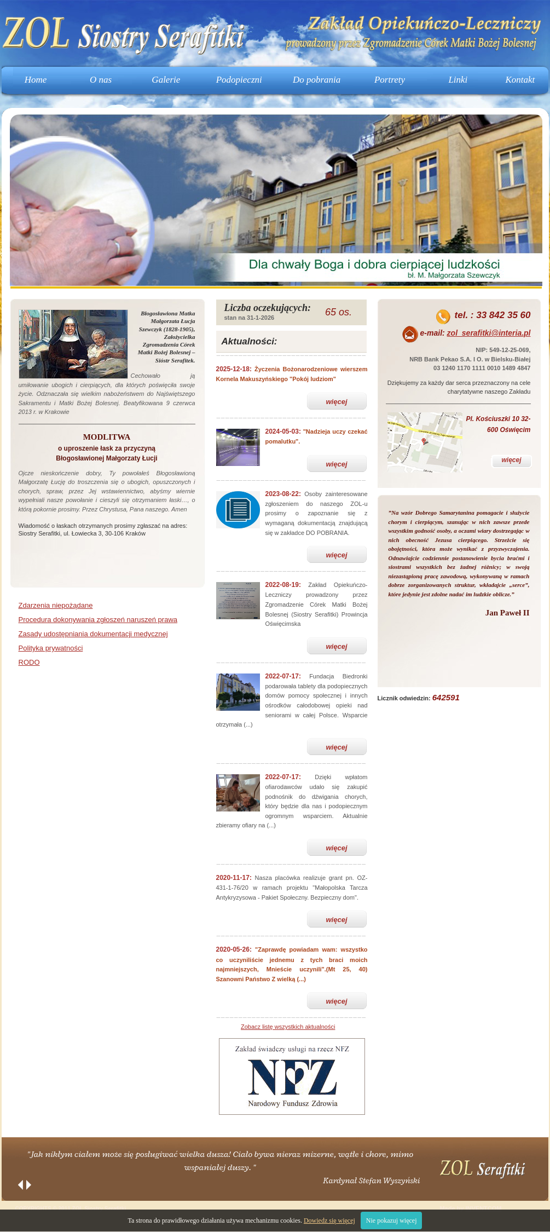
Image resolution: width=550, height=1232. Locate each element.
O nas (101, 79)
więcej (336, 402)
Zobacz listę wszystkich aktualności (288, 1026)
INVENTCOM (483, 1208)
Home (36, 79)
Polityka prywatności (51, 648)
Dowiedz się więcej (329, 1220)
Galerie (166, 79)
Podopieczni (239, 79)
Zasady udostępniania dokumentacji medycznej (93, 634)
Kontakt (520, 79)
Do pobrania (316, 79)
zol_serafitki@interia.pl (489, 333)
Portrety (389, 79)
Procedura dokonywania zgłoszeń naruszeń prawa (98, 619)
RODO (29, 662)
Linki (457, 79)
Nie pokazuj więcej (391, 1220)
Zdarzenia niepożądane (56, 605)
